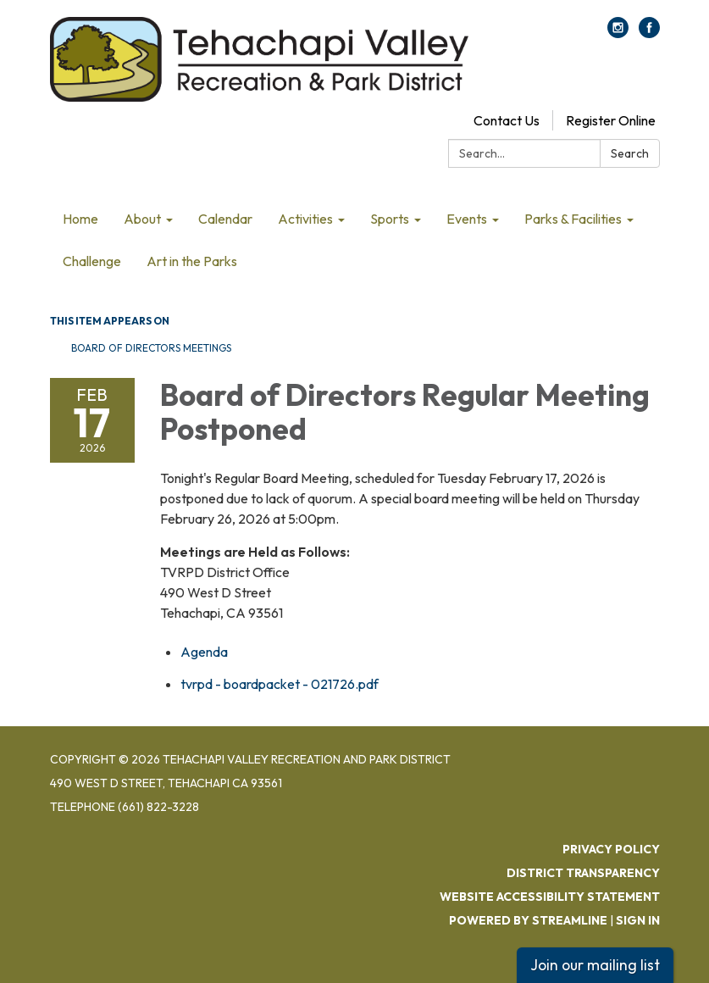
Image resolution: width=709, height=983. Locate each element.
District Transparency (583, 872)
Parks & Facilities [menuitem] (573, 218)
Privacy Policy (611, 849)
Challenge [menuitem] (92, 261)
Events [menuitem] (466, 218)
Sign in (638, 920)
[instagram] (618, 33)
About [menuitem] (142, 218)
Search (630, 153)
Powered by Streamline (528, 920)
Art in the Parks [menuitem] (192, 261)
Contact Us (507, 120)
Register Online (611, 120)
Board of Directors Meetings (151, 348)
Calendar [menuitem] (225, 218)
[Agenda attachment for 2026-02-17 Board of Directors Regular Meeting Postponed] (204, 651)
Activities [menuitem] (305, 218)
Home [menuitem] (80, 218)
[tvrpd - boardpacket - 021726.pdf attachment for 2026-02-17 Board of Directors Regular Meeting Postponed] (279, 683)
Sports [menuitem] (389, 218)
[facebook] (649, 33)
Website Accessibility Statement (550, 896)
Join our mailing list (595, 965)
